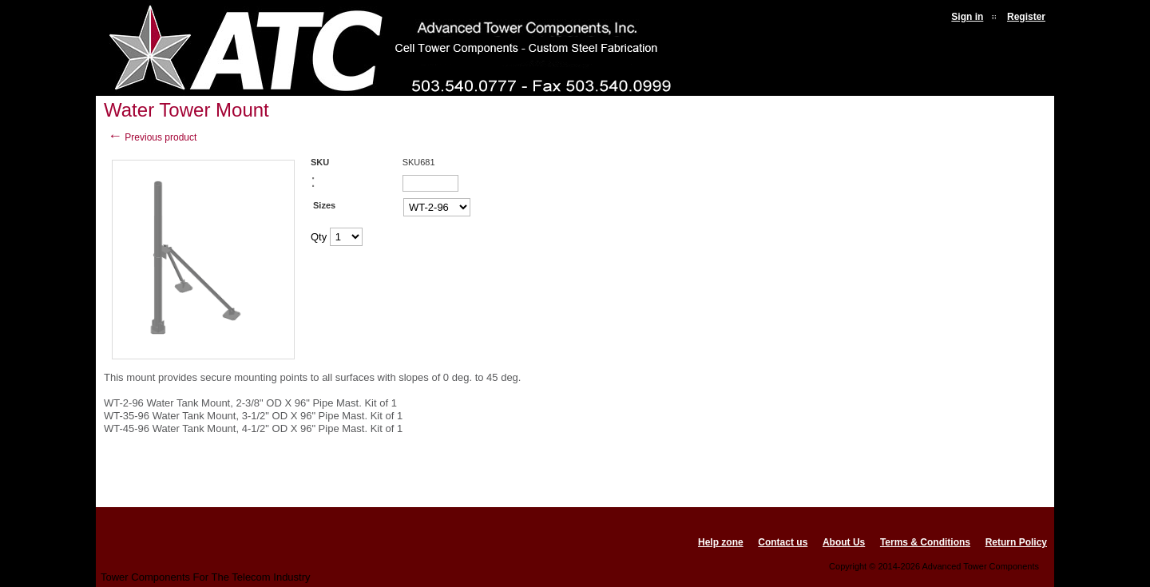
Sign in (967, 16)
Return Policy (1016, 542)
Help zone (721, 542)
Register (1026, 16)
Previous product (152, 137)
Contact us (782, 542)
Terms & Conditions (925, 542)
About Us (844, 542)
